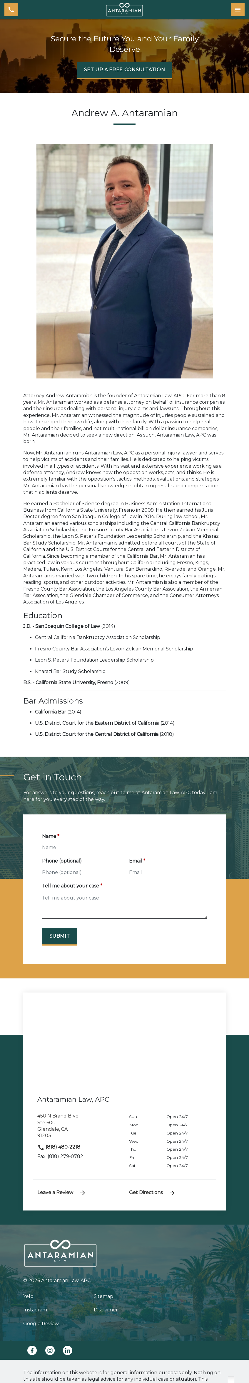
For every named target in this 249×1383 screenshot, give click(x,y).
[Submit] (59, 937)
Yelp (28, 1296)
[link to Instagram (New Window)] (50, 1350)
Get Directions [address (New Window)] (152, 1192)
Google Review (41, 1323)
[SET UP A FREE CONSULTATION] (125, 70)
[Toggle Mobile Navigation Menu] (238, 9)
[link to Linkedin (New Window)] (67, 1350)
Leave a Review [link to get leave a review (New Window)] (61, 1192)
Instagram (35, 1310)
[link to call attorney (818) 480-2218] (11, 9)
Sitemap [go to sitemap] (103, 1296)
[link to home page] (124, 9)
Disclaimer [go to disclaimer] (106, 1310)
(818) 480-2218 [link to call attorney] (58, 1147)
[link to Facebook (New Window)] (32, 1350)
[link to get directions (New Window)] (78, 1128)
